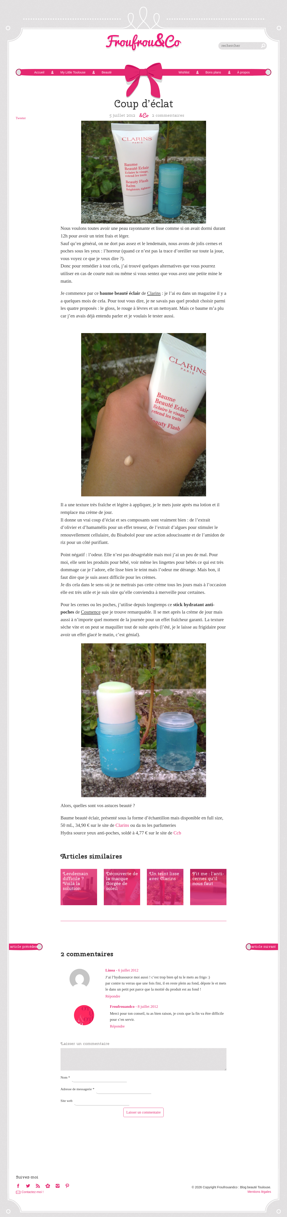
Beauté (106, 72)
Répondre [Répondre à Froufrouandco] (117, 1026)
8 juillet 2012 (148, 1006)
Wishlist (183, 72)
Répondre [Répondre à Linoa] (112, 996)
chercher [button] (263, 45)
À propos (243, 72)
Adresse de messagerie (77, 1089)
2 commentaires (168, 115)
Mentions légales (259, 1191)
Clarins (122, 825)
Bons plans (213, 72)
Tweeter (21, 118)
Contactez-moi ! (32, 1192)
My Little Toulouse (72, 72)
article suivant (263, 946)
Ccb (177, 833)
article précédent (24, 946)
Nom (65, 1077)
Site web (66, 1101)
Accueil (39, 72)
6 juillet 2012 (128, 970)
